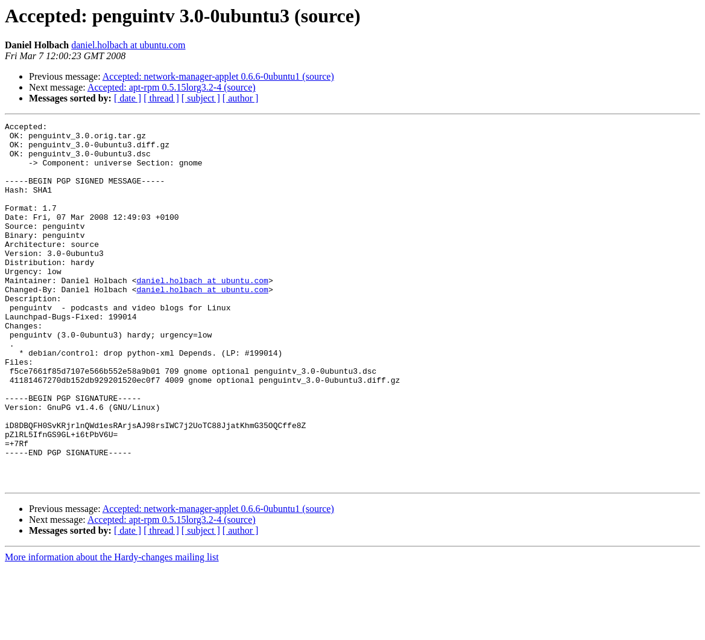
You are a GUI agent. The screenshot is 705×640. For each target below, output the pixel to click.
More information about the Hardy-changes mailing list (112, 629)
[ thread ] (161, 98)
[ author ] (241, 98)
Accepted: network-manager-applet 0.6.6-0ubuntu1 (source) (218, 76)
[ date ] (127, 98)
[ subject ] (201, 98)
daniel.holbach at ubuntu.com (128, 45)
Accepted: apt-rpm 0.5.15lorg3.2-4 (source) (171, 87)
